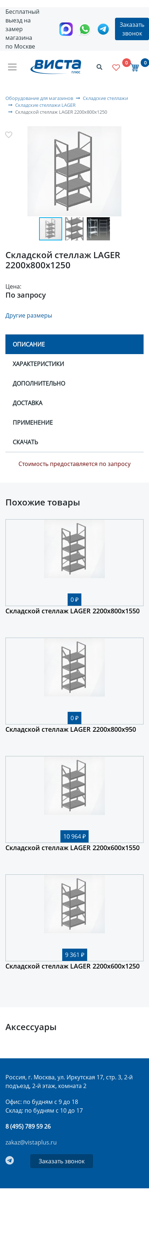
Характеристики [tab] (38, 364)
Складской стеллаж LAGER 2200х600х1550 (72, 847)
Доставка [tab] (27, 403)
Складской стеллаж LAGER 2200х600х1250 (72, 966)
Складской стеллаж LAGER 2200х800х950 (70, 729)
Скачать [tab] (25, 442)
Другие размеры (28, 315)
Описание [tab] (29, 344)
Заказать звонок (132, 29)
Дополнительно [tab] (39, 383)
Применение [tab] (33, 423)
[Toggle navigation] (12, 67)
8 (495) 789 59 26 (28, 1126)
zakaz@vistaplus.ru (31, 1142)
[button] (74, 172)
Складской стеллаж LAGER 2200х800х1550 (72, 610)
